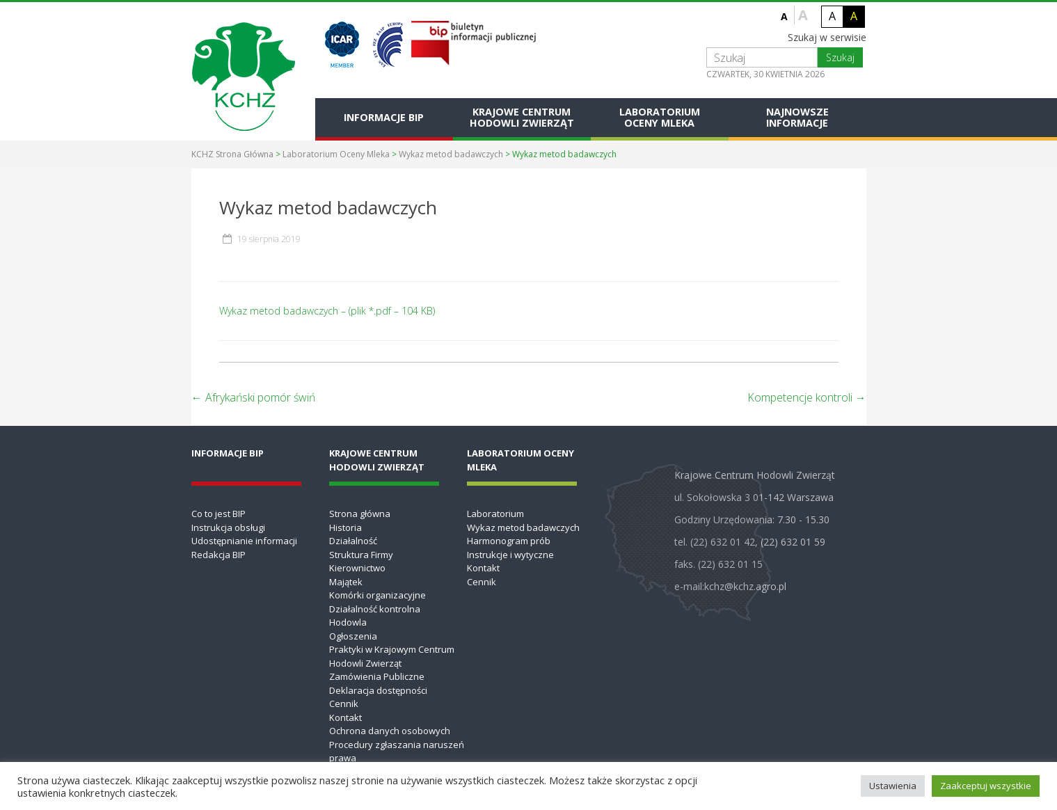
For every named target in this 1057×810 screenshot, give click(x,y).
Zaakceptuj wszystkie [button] (985, 785)
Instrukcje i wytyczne (510, 554)
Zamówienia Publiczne (376, 676)
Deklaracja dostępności (378, 690)
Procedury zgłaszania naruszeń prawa (396, 751)
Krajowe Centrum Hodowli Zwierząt (522, 117)
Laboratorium (495, 513)
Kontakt (345, 717)
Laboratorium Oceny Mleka (659, 117)
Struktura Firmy (361, 554)
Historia (345, 527)
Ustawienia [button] (892, 785)
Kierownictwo (357, 568)
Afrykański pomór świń (253, 397)
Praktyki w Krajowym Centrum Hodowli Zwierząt (391, 656)
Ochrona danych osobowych (389, 730)
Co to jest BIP (218, 513)
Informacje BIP (384, 117)
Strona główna (359, 513)
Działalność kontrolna (374, 609)
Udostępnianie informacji (244, 540)
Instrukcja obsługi (228, 527)
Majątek (346, 581)
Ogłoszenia (353, 636)
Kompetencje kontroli (806, 397)
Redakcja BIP (218, 554)
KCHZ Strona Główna (232, 154)
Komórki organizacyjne (377, 595)
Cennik (343, 703)
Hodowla (348, 622)
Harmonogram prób (508, 540)
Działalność (353, 540)
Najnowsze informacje (797, 117)
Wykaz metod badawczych (451, 154)
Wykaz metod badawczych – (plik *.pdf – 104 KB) (327, 310)
